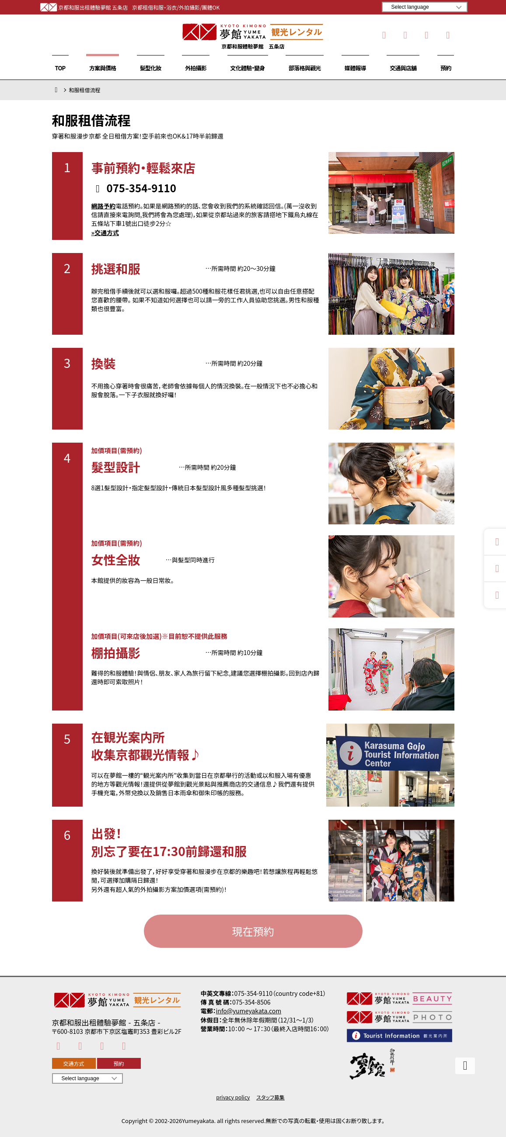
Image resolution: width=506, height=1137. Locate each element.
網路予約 (103, 205)
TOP (60, 68)
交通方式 (73, 1063)
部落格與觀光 (305, 68)
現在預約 (253, 931)
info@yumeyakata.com (249, 1010)
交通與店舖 (403, 68)
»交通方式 (105, 232)
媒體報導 (355, 68)
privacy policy (233, 1097)
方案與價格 (102, 68)
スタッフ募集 (270, 1097)
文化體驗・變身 (247, 68)
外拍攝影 (195, 68)
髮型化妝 (150, 68)
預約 (445, 68)
